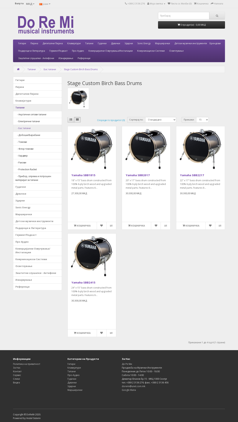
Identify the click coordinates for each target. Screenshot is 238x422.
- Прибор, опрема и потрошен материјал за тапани (33, 178)
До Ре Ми (127, 364)
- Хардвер (21, 155)
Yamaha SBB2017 (138, 175)
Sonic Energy (144, 43)
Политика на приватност (26, 364)
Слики (16, 378)
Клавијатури (74, 43)
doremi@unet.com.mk (133, 386)
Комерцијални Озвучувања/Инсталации (111, 50)
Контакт (17, 371)
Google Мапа (129, 390)
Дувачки (115, 43)
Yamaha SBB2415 (83, 282)
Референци (84, 58)
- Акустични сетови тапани (30, 114)
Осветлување (176, 50)
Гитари (22, 43)
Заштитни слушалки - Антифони (36, 58)
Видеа (16, 382)
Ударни (129, 43)
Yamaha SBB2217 (192, 175)
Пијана (34, 43)
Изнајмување (66, 58)
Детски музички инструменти (190, 43)
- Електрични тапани (27, 121)
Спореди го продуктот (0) (111, 120)
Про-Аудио (78, 50)
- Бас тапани (23, 128)
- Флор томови (24, 148)
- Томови (21, 142)
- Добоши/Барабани (27, 135)
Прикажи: (189, 119)
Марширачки (162, 43)
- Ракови (20, 162)
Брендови (215, 43)
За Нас (16, 367)
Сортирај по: (136, 119)
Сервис (17, 375)
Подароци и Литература (31, 50)
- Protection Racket (26, 169)
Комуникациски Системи (151, 50)
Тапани (89, 43)
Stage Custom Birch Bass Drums (81, 69)
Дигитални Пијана (53, 43)
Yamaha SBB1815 (83, 175)
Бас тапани (50, 69)
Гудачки (102, 43)
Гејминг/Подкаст (58, 50)
